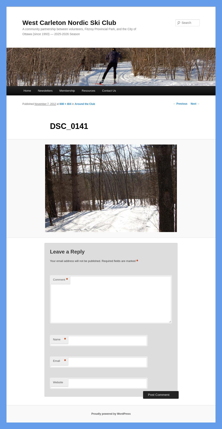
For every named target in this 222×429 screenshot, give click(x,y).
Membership (67, 90)
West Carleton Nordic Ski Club (69, 22)
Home (27, 90)
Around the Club (85, 104)
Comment (60, 280)
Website (58, 382)
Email (59, 361)
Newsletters (45, 90)
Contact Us (109, 90)
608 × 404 (65, 104)
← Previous (180, 103)
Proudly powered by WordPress (111, 413)
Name (59, 339)
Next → (195, 103)
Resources (88, 90)
